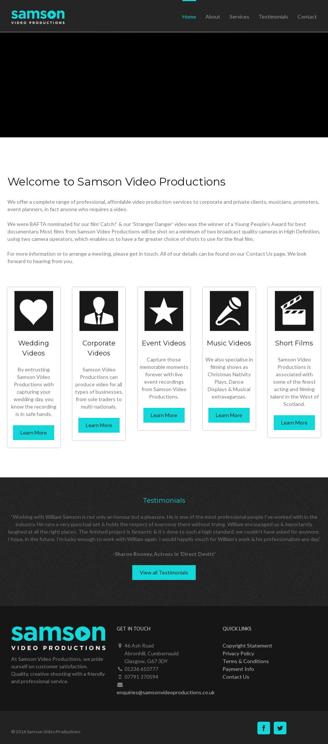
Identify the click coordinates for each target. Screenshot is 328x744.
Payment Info (238, 669)
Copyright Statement (247, 645)
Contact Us (236, 676)
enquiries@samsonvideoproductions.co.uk (166, 692)
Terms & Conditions (246, 661)
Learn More (33, 432)
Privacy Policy (238, 653)
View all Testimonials (164, 572)
